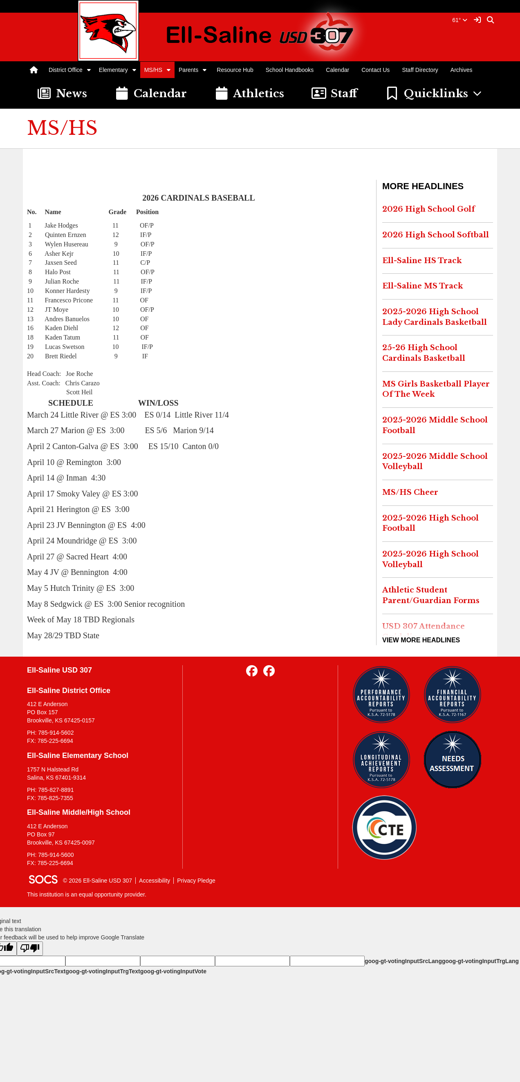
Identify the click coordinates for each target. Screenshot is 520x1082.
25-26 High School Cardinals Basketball (423, 353)
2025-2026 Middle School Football (435, 425)
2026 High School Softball (435, 234)
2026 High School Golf (428, 209)
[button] (89, 70)
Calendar (337, 70)
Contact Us (375, 70)
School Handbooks (290, 70)
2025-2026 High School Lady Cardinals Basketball (434, 317)
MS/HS (153, 70)
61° (459, 20)
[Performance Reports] (384, 694)
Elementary (113, 70)
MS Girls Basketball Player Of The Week (436, 389)
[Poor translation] (30, 948)
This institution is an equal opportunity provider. (86, 894)
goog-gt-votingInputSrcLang (403, 961)
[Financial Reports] (455, 694)
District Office (66, 70)
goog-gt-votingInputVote (173, 971)
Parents (188, 70)
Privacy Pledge (196, 880)
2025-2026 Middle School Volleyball (435, 462)
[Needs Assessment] (455, 759)
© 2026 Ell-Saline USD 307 (97, 880)
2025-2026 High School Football (430, 523)
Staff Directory (420, 70)
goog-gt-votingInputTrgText (102, 971)
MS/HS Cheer (410, 492)
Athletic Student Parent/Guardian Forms (431, 595)
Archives (462, 70)
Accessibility (154, 880)
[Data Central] (384, 827)
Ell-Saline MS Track (422, 286)
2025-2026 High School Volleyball (430, 559)
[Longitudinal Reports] (384, 759)
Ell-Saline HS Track (422, 260)
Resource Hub (235, 70)
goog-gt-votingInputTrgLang (480, 961)
